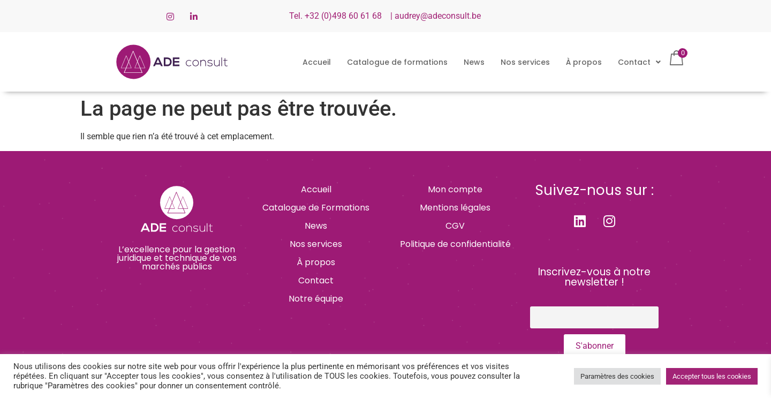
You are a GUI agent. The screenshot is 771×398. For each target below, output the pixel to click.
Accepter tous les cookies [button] (711, 376)
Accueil (317, 62)
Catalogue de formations (397, 62)
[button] (639, 62)
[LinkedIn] (194, 16)
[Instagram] (170, 16)
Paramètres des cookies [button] (617, 376)
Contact (639, 62)
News (474, 62)
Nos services (525, 62)
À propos (584, 62)
